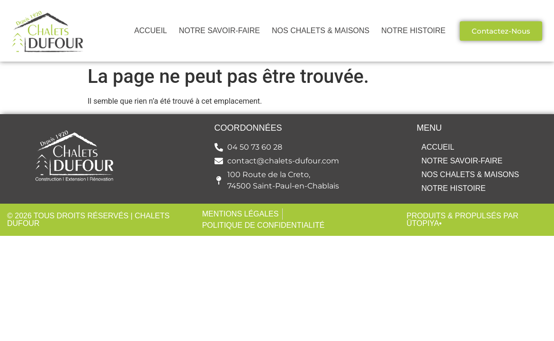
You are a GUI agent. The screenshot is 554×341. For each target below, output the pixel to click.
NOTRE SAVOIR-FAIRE (219, 31)
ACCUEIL (150, 31)
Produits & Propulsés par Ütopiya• (462, 219)
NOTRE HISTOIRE (413, 31)
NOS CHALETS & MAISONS (320, 31)
